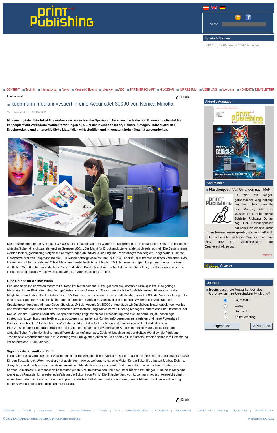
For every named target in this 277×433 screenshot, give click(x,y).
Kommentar (215, 183)
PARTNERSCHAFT (142, 89)
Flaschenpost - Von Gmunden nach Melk (239, 190)
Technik (30, 89)
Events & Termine (218, 38)
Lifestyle (107, 89)
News (65, 89)
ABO (121, 89)
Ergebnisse (222, 326)
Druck (182, 97)
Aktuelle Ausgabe (218, 101)
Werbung (228, 89)
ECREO (268, 418)
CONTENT (13, 89)
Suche (214, 24)
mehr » (267, 255)
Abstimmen (261, 326)
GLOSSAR (167, 89)
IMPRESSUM (188, 89)
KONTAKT (246, 89)
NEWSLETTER (264, 89)
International (15, 96)
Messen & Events (86, 89)
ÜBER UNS (209, 89)
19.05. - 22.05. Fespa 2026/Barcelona (233, 45)
